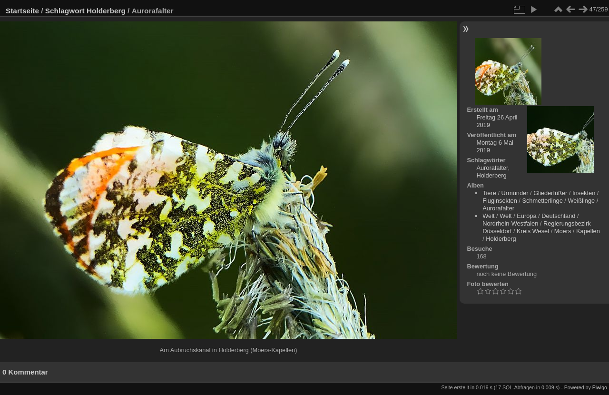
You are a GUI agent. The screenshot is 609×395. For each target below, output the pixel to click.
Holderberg (106, 11)
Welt (488, 215)
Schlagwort (65, 11)
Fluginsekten (499, 200)
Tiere (489, 193)
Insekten (583, 193)
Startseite (22, 11)
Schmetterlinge (542, 200)
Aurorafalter (492, 167)
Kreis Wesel (533, 231)
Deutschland (558, 215)
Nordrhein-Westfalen (510, 223)
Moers (562, 231)
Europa (526, 215)
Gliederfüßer (550, 193)
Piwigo (599, 387)
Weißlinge (581, 200)
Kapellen (588, 231)
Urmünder (515, 193)
